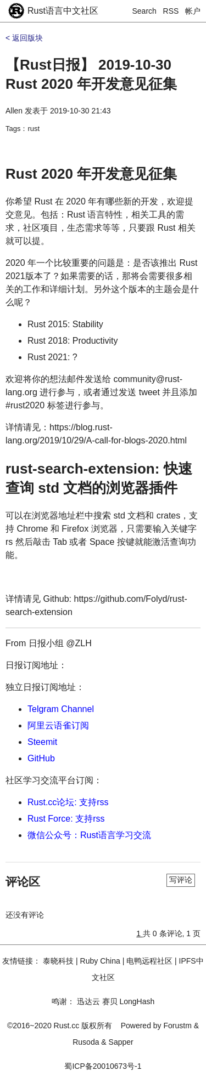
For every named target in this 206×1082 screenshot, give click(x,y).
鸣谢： (63, 1001)
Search (144, 11)
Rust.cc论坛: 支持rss (68, 802)
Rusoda (86, 1042)
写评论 (180, 879)
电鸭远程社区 (149, 960)
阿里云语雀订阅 (58, 725)
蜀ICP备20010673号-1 (102, 1066)
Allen (14, 110)
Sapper (121, 1042)
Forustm (178, 1025)
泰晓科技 (58, 960)
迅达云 (88, 1001)
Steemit (42, 742)
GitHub (41, 758)
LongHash (136, 1001)
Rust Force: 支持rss (65, 818)
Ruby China (100, 960)
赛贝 (110, 1001)
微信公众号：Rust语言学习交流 (89, 835)
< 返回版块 (24, 37)
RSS (171, 11)
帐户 (193, 11)
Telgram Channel (60, 709)
